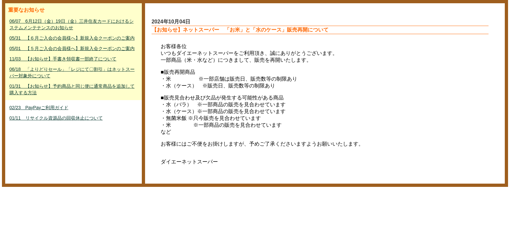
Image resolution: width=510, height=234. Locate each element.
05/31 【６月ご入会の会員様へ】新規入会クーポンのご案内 (72, 38)
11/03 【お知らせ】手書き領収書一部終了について (62, 58)
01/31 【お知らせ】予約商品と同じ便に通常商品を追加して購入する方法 (72, 89)
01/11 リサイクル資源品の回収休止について (56, 118)
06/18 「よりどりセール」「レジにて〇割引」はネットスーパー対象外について (72, 72)
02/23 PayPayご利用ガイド (38, 107)
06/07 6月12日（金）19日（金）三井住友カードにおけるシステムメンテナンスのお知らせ (71, 24)
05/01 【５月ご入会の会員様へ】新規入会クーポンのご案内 (72, 48)
